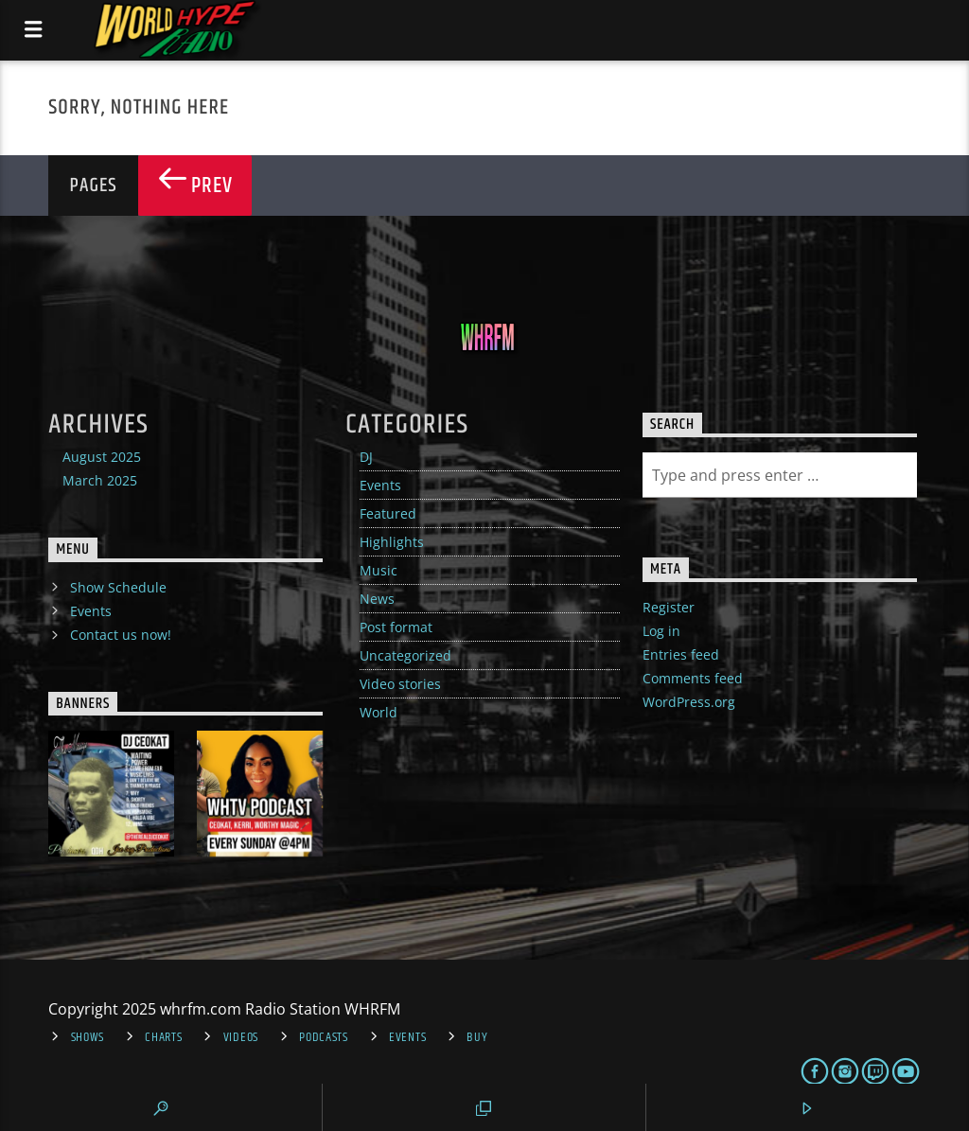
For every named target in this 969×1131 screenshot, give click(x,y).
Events (380, 485)
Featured (388, 513)
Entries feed (681, 654)
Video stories (400, 684)
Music (378, 570)
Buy (477, 1037)
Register (669, 607)
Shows (88, 1037)
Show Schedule (118, 587)
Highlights (392, 542)
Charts (163, 1037)
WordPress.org (689, 702)
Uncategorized (405, 655)
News (377, 599)
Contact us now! (120, 635)
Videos (240, 1037)
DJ (366, 457)
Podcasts (323, 1037)
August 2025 (101, 457)
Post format (396, 627)
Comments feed (693, 678)
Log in (661, 631)
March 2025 (99, 480)
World (378, 712)
